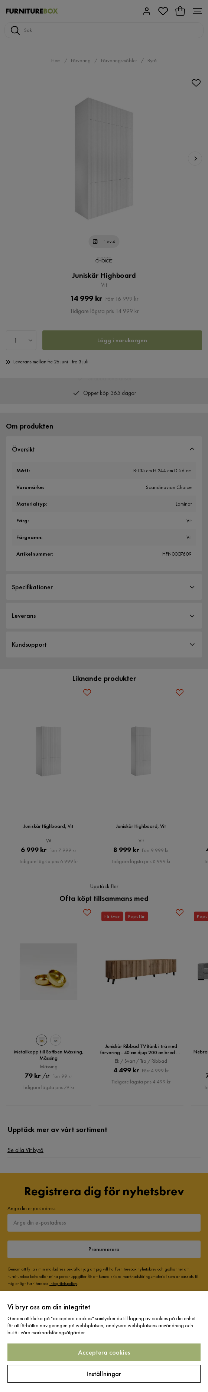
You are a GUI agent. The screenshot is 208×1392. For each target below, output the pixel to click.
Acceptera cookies (104, 1352)
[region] (104, 1341)
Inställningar (104, 1373)
